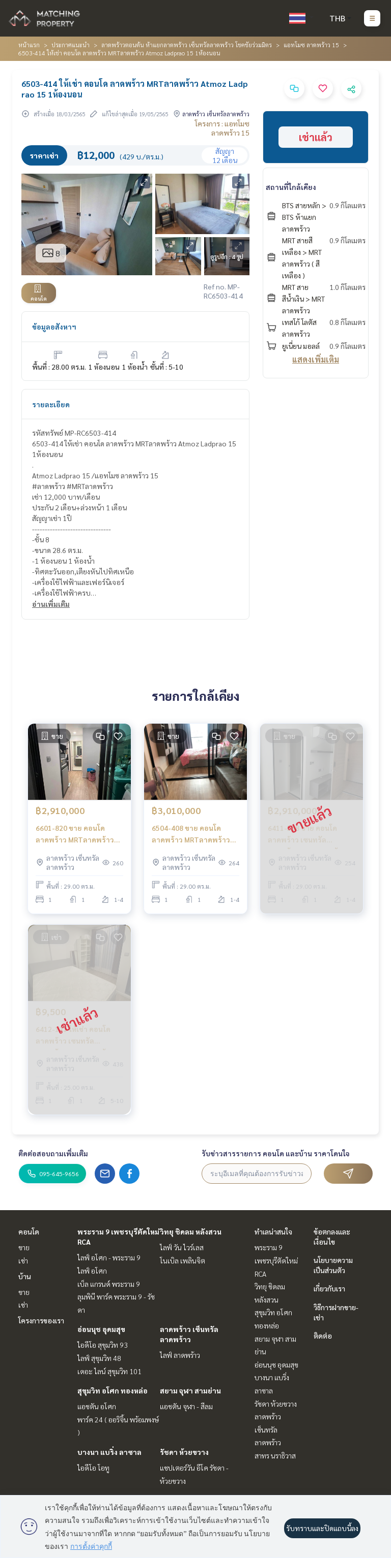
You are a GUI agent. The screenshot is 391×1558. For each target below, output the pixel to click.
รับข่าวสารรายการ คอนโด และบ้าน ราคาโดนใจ (276, 1153)
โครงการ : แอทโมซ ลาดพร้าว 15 (222, 128)
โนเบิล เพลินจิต (182, 1260)
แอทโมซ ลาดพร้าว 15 (311, 45)
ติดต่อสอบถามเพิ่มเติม (53, 1153)
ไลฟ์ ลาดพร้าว (180, 1354)
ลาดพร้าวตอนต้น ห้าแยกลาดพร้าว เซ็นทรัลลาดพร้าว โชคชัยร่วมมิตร (186, 45)
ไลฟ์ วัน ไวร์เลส (182, 1247)
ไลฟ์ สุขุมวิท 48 (99, 1357)
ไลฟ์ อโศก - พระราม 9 (109, 1257)
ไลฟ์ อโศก (92, 1270)
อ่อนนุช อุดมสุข (101, 1329)
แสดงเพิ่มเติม (315, 359)
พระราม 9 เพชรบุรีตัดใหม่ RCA (276, 1260)
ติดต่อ (323, 1335)
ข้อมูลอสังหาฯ (54, 326)
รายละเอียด (51, 404)
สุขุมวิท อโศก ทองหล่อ (112, 1390)
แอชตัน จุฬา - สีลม (186, 1406)
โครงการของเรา (41, 1320)
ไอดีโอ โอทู (93, 1467)
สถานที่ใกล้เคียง (291, 186)
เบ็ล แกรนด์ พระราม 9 (108, 1283)
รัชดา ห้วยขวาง (184, 1451)
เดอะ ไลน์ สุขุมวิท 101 (109, 1371)
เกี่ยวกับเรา (329, 1288)
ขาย (24, 1247)
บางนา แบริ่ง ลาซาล (109, 1451)
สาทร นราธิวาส (275, 1455)
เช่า (23, 1260)
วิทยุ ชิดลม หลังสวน (190, 1231)
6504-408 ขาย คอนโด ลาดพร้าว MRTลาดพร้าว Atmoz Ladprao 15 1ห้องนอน (192, 834)
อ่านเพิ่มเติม (51, 603)
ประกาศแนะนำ (70, 45)
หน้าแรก (29, 45)
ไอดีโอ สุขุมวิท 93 (102, 1344)
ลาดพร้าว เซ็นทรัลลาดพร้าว (268, 1429)
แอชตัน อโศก (96, 1406)
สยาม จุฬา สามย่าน (190, 1390)
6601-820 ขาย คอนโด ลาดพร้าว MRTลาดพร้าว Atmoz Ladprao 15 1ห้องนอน (76, 834)
